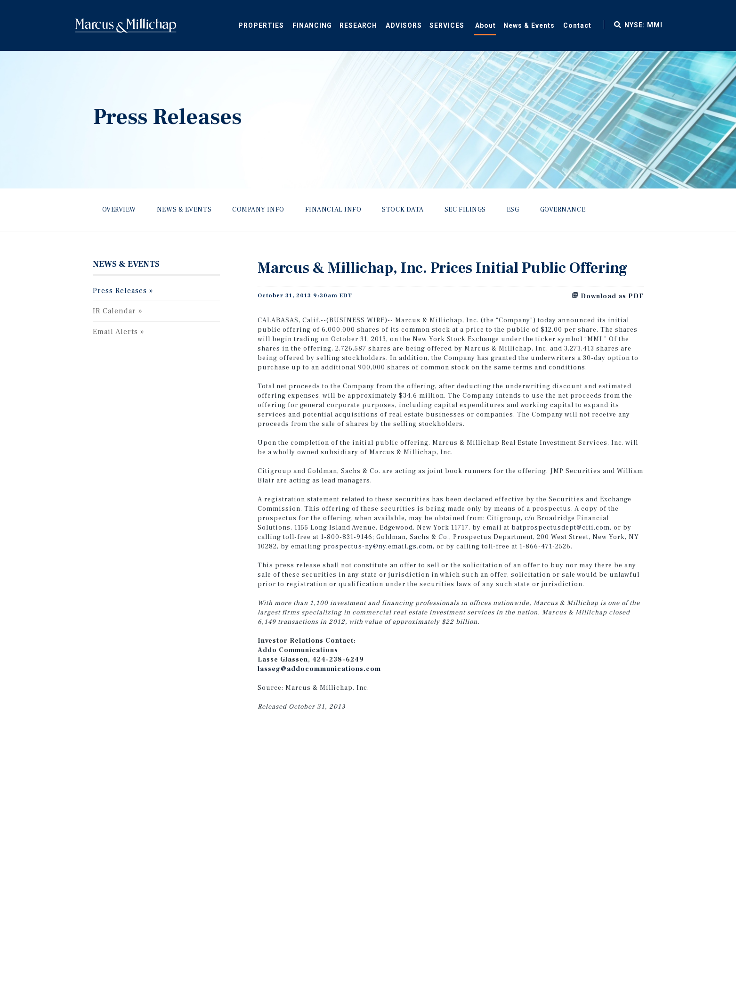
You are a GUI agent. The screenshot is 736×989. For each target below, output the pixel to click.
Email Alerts (115, 331)
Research (358, 25)
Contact (577, 25)
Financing (312, 25)
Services (446, 25)
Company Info (258, 209)
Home (126, 25)
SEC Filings (465, 209)
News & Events (529, 25)
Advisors (404, 25)
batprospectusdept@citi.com (560, 527)
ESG (513, 209)
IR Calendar (114, 311)
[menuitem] (311, 24)
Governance (563, 209)
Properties (261, 25)
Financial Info (333, 209)
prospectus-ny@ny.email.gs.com (378, 546)
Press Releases (120, 290)
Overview (119, 209)
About (485, 25)
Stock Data (403, 209)
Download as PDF (608, 296)
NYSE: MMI (643, 25)
